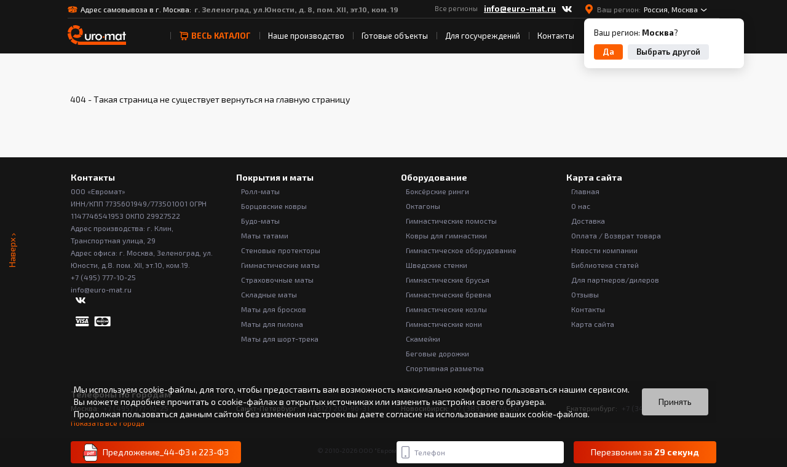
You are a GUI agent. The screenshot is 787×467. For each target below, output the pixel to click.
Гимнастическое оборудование (461, 250)
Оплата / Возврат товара (616, 235)
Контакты (555, 36)
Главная (585, 191)
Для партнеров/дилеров (615, 279)
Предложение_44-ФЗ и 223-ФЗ (156, 452)
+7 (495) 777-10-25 (103, 277)
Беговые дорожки (437, 353)
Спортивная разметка (445, 368)
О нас (580, 206)
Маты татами (264, 235)
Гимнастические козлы (446, 309)
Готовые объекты (395, 36)
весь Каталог (215, 36)
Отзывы (585, 294)
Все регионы (456, 8)
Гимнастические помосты (451, 220)
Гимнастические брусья (447, 279)
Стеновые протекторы (280, 250)
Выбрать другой (668, 52)
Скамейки (423, 338)
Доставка (588, 220)
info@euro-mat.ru (520, 9)
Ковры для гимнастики (446, 235)
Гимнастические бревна (448, 294)
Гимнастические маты (280, 265)
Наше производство (306, 36)
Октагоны (423, 206)
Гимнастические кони (444, 324)
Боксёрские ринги (437, 191)
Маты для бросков (273, 309)
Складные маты (269, 294)
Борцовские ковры (274, 206)
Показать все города (107, 423)
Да (608, 52)
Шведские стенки (436, 265)
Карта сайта (592, 324)
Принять (675, 401)
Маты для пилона (272, 324)
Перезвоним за (645, 452)
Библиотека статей (605, 265)
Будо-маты (260, 220)
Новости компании (604, 250)
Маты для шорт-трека (279, 338)
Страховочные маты (277, 279)
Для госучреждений (482, 36)
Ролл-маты (260, 191)
